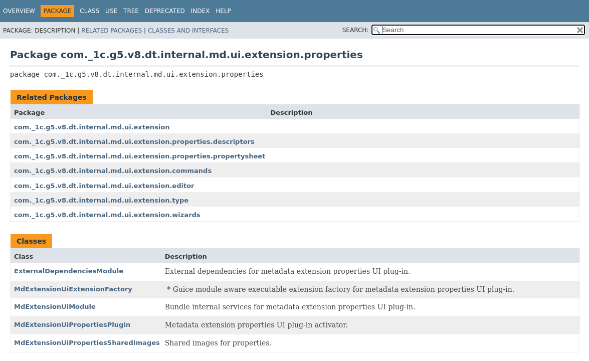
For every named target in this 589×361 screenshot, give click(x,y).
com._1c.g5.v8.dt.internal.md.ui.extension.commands (113, 170)
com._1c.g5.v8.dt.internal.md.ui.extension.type (101, 200)
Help (223, 11)
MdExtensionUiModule (55, 306)
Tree (131, 11)
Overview (19, 11)
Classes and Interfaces (188, 30)
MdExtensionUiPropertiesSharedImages (87, 342)
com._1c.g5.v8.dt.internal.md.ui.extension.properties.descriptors (134, 141)
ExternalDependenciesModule (68, 271)
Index (200, 11)
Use (111, 11)
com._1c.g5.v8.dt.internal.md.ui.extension (91, 127)
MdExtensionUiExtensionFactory (73, 289)
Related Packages (111, 30)
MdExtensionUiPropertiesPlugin (72, 324)
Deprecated (165, 11)
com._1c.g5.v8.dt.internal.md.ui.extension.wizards (107, 215)
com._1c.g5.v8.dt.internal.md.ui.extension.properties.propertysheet (139, 156)
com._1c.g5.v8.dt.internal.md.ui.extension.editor (104, 186)
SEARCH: (355, 30)
